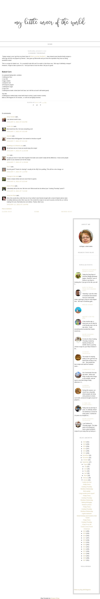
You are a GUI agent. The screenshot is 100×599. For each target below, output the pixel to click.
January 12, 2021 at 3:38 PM (17, 204)
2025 (84, 444)
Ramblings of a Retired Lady (15, 145)
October (85, 460)
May (85, 471)
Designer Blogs (55, 598)
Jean (8, 155)
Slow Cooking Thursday (88, 335)
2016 (84, 540)
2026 (84, 442)
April (85, 473)
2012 (84, 549)
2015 (84, 542)
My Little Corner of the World (50, 23)
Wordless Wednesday (87, 489)
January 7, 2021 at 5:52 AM (17, 131)
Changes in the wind (12, 176)
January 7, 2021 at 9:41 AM (17, 141)
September (86, 462)
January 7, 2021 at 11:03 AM (17, 151)
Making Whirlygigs (87, 502)
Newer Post (66, 212)
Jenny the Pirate (11, 195)
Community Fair (88, 369)
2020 (84, 531)
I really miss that (86, 482)
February (85, 478)
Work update (86, 491)
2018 (84, 535)
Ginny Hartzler (11, 117)
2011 (84, 551)
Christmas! (87, 529)
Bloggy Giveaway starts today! (89, 270)
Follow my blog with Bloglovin (82, 589)
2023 (84, 448)
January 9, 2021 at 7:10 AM (17, 191)
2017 (84, 538)
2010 (84, 553)
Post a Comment (6, 209)
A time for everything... (87, 404)
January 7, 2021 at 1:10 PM (17, 172)
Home (50, 44)
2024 (84, 446)
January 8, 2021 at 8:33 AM (17, 181)
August (85, 464)
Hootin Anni (10, 126)
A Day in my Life (86, 524)
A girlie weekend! (87, 513)
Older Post (7, 212)
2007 (84, 560)
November (85, 457)
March (85, 475)
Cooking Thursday (86, 352)
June (85, 469)
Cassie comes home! (87, 526)
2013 (84, 547)
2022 (84, 451)
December (85, 455)
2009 (84, 556)
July (85, 466)
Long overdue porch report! (86, 493)
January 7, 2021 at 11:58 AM (17, 162)
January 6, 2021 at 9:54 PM (17, 122)
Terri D (8, 167)
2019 (84, 533)
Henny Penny (10, 186)
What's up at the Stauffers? (37, 56)
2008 (84, 558)
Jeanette (9, 136)
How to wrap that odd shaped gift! (89, 289)
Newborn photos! (87, 504)
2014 (84, 544)
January (85, 480)
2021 (84, 453)
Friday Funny (87, 305)
